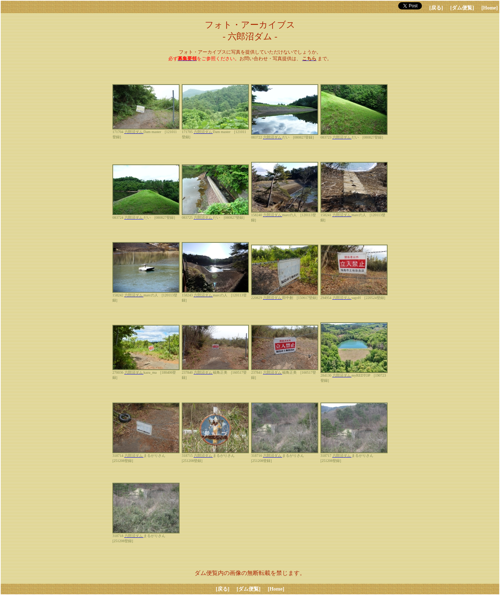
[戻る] (436, 8)
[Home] (489, 8)
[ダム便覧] (462, 8)
